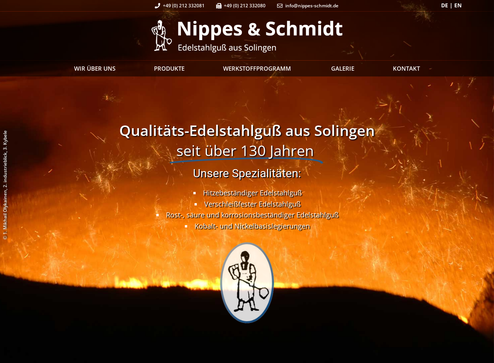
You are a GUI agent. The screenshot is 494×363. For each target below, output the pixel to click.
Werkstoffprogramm (258, 68)
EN (458, 5)
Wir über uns (94, 68)
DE (444, 5)
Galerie (342, 68)
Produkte (169, 68)
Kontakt (406, 68)
